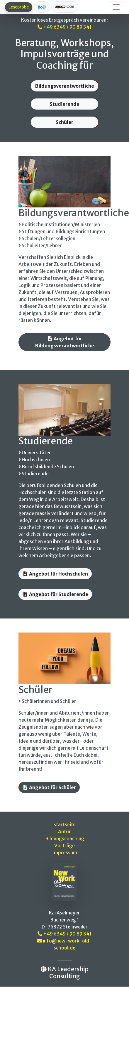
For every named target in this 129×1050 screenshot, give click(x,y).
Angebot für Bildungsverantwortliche (64, 342)
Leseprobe (19, 7)
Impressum (64, 852)
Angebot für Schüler (49, 787)
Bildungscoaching (64, 838)
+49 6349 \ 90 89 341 (64, 27)
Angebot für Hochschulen (55, 574)
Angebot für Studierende (55, 594)
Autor (64, 831)
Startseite (64, 824)
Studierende (64, 104)
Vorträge (64, 845)
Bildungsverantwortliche (64, 86)
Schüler (64, 122)
